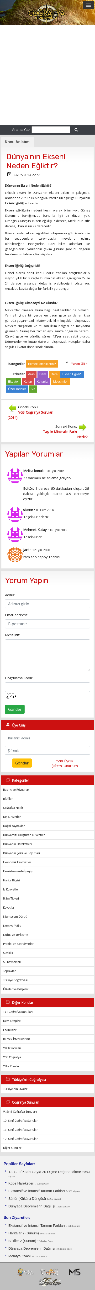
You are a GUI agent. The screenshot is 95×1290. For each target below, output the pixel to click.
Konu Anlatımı (18, 142)
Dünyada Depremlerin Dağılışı (31, 1206)
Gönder (14, 709)
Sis (33, 389)
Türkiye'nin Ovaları (15, 1089)
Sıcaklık (8, 953)
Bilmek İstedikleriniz (16, 1039)
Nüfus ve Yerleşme (15, 935)
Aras (31, 374)
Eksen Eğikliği (72, 374)
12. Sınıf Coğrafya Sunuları (20, 1139)
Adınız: (10, 594)
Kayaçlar (8, 908)
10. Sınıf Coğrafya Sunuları (20, 1121)
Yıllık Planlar (11, 1066)
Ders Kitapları (12, 1021)
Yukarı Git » (79, 363)
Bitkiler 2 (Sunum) (22, 1241)
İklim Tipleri (11, 898)
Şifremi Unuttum (65, 765)
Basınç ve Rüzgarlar (16, 790)
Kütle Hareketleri (21, 1183)
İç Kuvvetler (11, 889)
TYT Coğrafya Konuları (18, 1012)
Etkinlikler (9, 1030)
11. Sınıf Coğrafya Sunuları (20, 1130)
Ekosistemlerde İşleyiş (17, 871)
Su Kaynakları (12, 962)
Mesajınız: (12, 634)
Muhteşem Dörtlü (15, 917)
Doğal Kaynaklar (14, 826)
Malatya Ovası (19, 1256)
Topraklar (9, 971)
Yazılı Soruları (12, 1048)
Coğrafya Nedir (13, 808)
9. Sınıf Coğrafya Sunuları (20, 1112)
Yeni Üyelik (64, 760)
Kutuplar (42, 381)
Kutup (28, 381)
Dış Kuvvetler (12, 817)
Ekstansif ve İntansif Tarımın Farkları (36, 1191)
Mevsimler (60, 381)
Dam (42, 374)
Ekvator (13, 381)
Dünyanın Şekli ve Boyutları (21, 853)
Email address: (16, 614)
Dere (54, 374)
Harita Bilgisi (11, 880)
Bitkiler (8, 799)
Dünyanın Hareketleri (17, 844)
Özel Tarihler (17, 389)
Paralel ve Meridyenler (18, 944)
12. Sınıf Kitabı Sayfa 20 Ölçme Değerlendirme (44, 1172)
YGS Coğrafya (12, 1057)
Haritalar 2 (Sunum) (23, 1233)
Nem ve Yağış (12, 926)
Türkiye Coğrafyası (15, 980)
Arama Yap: (21, 129)
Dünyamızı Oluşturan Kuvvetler (24, 835)
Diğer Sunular (12, 1148)
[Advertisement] (47, 75)
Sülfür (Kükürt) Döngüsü (27, 1198)
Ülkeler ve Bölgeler (15, 989)
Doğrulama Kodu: (19, 677)
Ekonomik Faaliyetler (17, 862)
